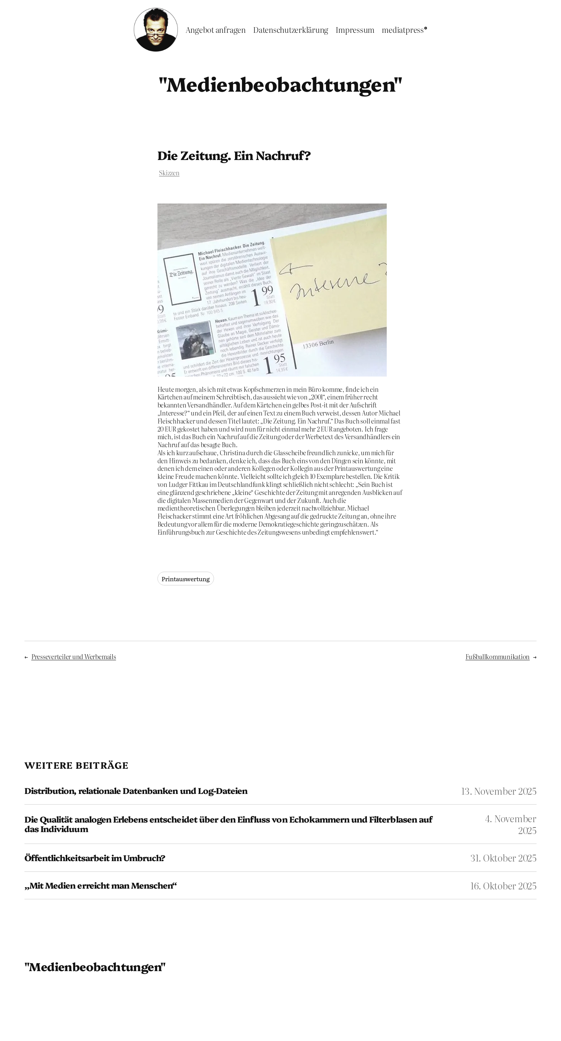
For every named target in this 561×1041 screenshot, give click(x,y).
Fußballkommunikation (497, 656)
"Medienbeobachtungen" (280, 83)
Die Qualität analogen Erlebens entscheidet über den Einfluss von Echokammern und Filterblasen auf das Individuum (228, 824)
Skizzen (169, 172)
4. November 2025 (511, 824)
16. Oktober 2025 (503, 885)
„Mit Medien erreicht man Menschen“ (100, 885)
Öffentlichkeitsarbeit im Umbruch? (94, 858)
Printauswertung (186, 578)
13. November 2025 (499, 790)
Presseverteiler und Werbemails (73, 656)
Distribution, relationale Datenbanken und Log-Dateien (135, 790)
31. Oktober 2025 (503, 857)
